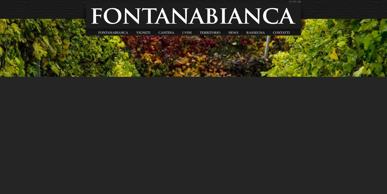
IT (290, 1)
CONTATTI (281, 32)
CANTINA (166, 32)
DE (299, 1)
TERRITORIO (210, 32)
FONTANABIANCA (113, 32)
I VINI (187, 32)
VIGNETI (143, 32)
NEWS (233, 32)
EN (294, 1)
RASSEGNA (255, 32)
